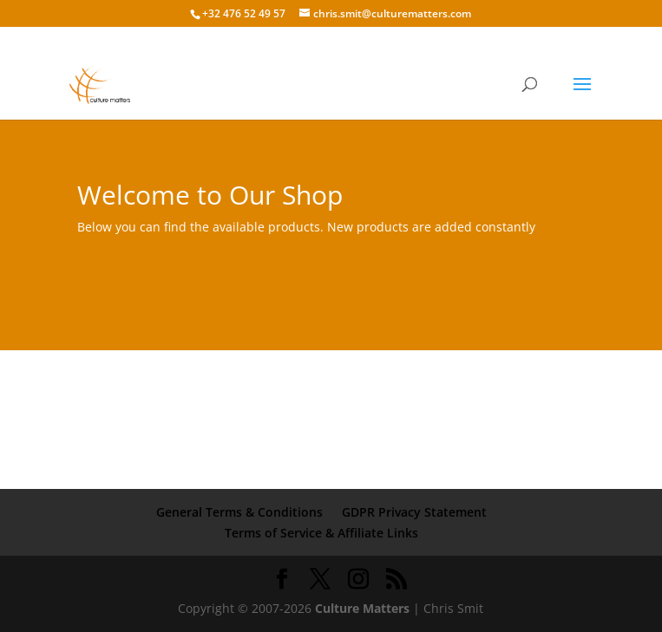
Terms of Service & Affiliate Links (321, 532)
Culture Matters (362, 608)
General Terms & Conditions (239, 512)
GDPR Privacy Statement (414, 512)
